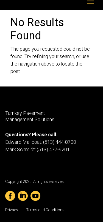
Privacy (11, 210)
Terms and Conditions (45, 210)
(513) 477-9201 (53, 149)
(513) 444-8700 (59, 142)
